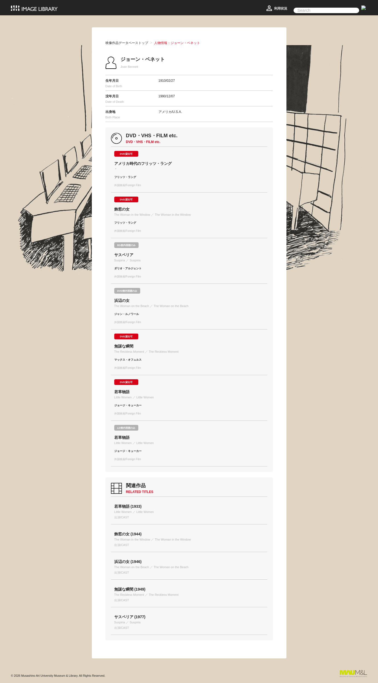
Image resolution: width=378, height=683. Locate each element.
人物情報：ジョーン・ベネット (177, 43)
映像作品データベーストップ (127, 43)
